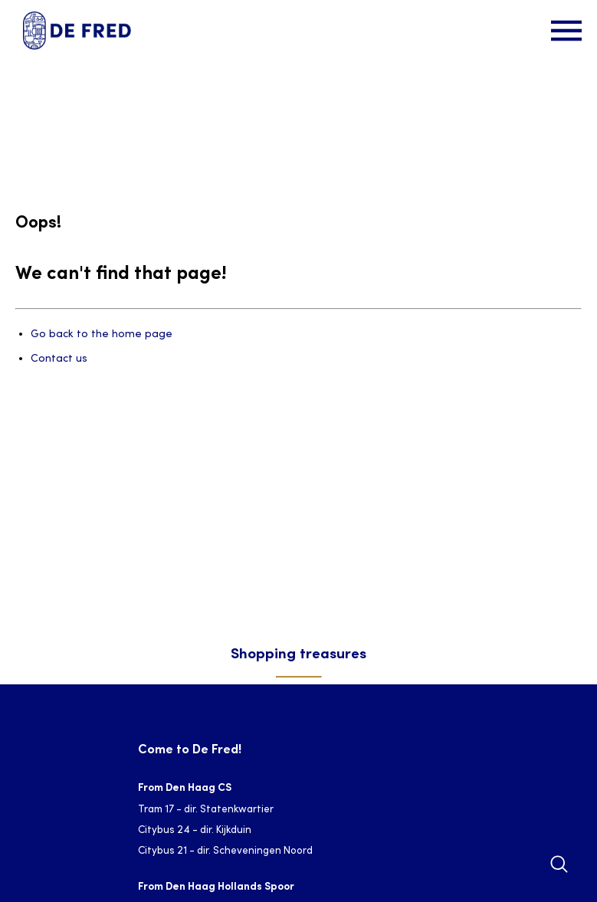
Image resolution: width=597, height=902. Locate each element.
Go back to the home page (101, 334)
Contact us (59, 359)
